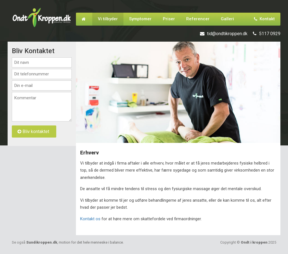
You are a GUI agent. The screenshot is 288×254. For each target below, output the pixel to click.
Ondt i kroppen (254, 242)
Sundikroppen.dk (74, 242)
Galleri (227, 18)
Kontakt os (90, 218)
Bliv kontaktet (33, 131)
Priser (169, 18)
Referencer (198, 18)
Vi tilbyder (108, 18)
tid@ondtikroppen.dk (227, 33)
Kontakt (264, 18)
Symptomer (140, 18)
